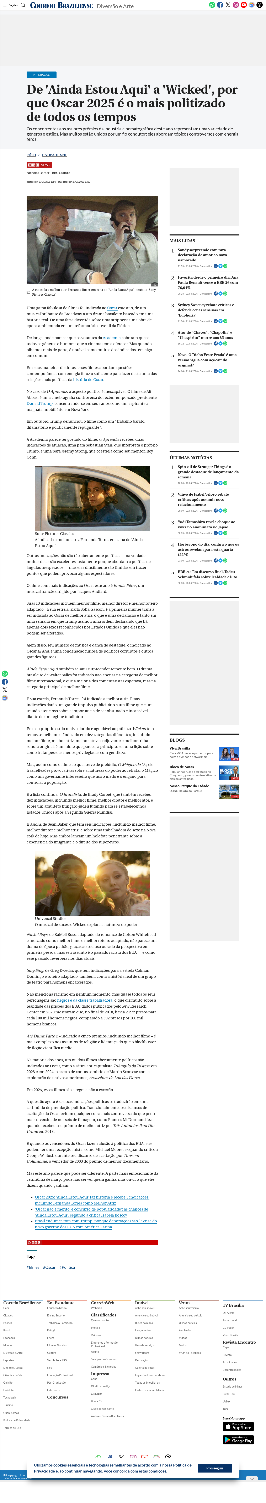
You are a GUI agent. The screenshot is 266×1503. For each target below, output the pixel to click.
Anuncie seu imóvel (146, 1315)
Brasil (6, 1330)
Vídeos (183, 1337)
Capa (6, 1308)
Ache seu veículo (189, 1308)
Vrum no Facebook (190, 1352)
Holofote (8, 1390)
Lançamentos (143, 1330)
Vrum (184, 1302)
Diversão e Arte (54, 155)
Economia (9, 1337)
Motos (183, 1345)
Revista (227, 1354)
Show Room (142, 1352)
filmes (34, 1267)
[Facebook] (220, 7)
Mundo (7, 1345)
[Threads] (259, 7)
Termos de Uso (12, 1427)
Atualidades (230, 1362)
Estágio (51, 1330)
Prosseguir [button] (214, 1468)
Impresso (100, 1373)
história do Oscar (88, 379)
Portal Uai (229, 1394)
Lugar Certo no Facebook (150, 1375)
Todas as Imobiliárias (147, 1382)
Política (68, 1267)
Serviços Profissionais (104, 1359)
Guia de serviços (145, 1345)
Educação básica (57, 1308)
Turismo (8, 1405)
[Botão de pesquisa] (23, 5)
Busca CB (96, 1401)
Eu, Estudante (60, 1302)
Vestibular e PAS (57, 1360)
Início (31, 155)
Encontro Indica (232, 1369)
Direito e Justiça (13, 1367)
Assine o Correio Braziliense (107, 1416)
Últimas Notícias (57, 1345)
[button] (169, 1472)
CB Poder (228, 1327)
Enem (50, 1337)
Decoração (141, 1360)
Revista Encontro (239, 1342)
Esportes (8, 1360)
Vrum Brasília (231, 1335)
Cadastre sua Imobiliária (149, 1390)
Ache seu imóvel (144, 1308)
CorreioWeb (102, 1302)
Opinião (7, 1382)
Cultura (51, 1352)
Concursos (57, 1397)
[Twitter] (228, 7)
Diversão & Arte (13, 1352)
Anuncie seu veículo (190, 1315)
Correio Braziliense (22, 1302)
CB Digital (97, 1393)
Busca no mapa (144, 1323)
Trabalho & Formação (60, 1323)
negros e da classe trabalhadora (84, 1000)
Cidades (8, 1315)
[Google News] (252, 7)
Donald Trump (40, 403)
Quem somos (11, 1412)
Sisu (49, 1367)
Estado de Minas (233, 1386)
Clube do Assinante (102, 1408)
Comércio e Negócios (103, 1366)
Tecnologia (9, 1397)
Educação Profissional (60, 1375)
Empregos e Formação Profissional (104, 1344)
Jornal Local (230, 1320)
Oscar (112, 308)
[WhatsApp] (212, 7)
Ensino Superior (56, 1315)
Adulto (95, 1351)
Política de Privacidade (16, 1420)
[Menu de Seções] (11, 5)
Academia (112, 338)
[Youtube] (244, 7)
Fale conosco (54, 1390)
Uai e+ (226, 1401)
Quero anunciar (100, 1320)
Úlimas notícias (144, 1337)
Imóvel (142, 1302)
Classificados (103, 1315)
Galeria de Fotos (145, 1367)
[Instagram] (236, 7)
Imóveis (95, 1327)
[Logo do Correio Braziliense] (61, 5)
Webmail (96, 1308)
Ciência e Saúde (12, 1375)
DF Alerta (228, 1312)
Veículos (96, 1335)
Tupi (225, 1409)
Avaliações (185, 1330)
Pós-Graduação (56, 1382)
